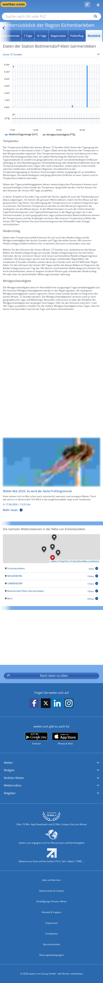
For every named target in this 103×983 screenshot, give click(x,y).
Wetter (8, 762)
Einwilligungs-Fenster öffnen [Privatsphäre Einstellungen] (51, 901)
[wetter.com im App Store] (65, 738)
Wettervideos (12, 785)
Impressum (52, 923)
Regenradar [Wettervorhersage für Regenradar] (58, 36)
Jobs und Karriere (51, 880)
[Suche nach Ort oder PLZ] (51, 16)
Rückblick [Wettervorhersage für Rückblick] (94, 36)
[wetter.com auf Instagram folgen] (69, 703)
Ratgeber (10, 793)
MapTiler (64, 561)
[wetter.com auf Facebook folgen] (34, 703)
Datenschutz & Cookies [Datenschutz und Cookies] (51, 890)
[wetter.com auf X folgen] (46, 704)
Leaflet (53, 561)
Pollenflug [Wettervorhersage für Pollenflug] (77, 36)
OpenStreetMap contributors (86, 561)
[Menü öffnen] (96, 4)
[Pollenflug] (87, 4)
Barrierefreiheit (51, 944)
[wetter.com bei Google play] (36, 738)
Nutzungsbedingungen (51, 955)
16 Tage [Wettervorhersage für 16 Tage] (41, 36)
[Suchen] (94, 16)
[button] (51, 763)
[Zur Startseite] (15, 4)
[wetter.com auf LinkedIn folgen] (57, 703)
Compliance (51, 933)
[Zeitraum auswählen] (51, 54)
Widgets (9, 770)
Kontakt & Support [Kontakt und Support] (51, 912)
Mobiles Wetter (14, 778)
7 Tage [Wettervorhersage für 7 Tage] (28, 36)
